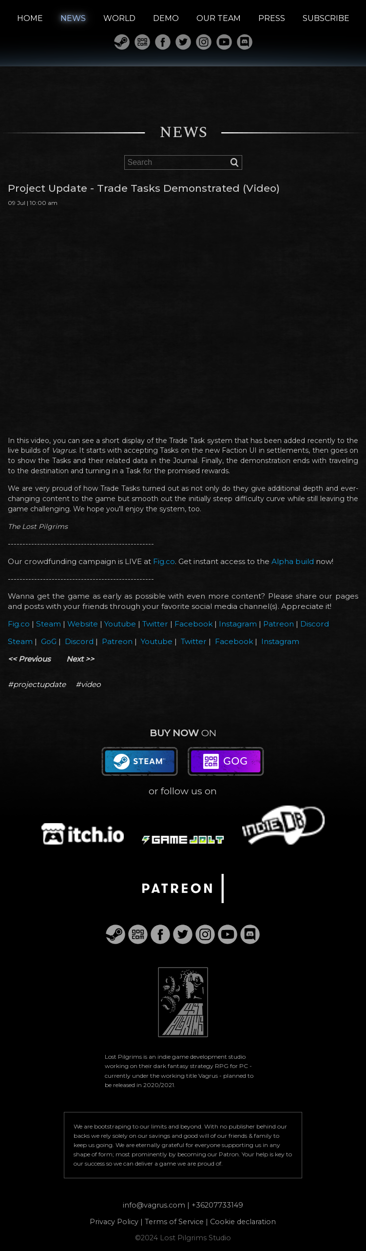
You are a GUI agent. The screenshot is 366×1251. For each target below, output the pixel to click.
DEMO (166, 18)
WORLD (119, 18)
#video (88, 684)
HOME (30, 18)
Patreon (278, 623)
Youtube (120, 623)
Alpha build (292, 561)
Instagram (238, 623)
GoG (49, 641)
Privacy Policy (114, 1221)
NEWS (73, 18)
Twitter (155, 623)
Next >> (80, 659)
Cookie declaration (243, 1221)
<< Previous (29, 659)
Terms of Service (174, 1221)
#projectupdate (37, 684)
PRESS (271, 18)
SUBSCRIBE (326, 18)
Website (82, 623)
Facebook (193, 623)
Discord (314, 623)
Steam (48, 623)
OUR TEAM (218, 18)
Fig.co (164, 561)
